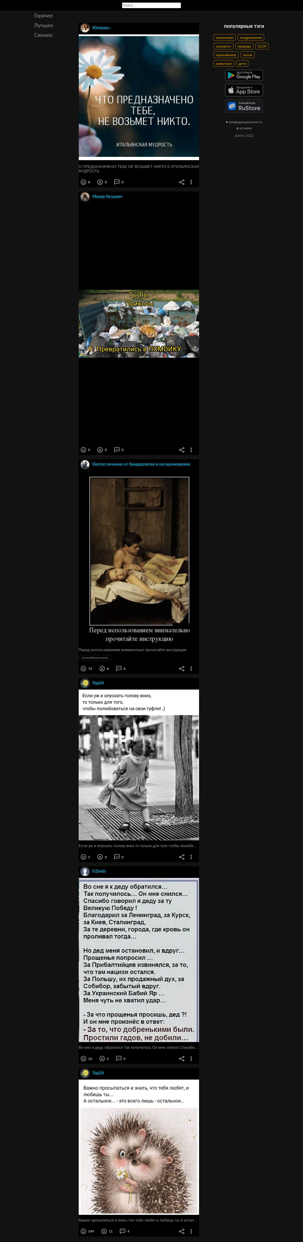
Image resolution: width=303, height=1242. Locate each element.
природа (244, 46)
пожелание (224, 37)
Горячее (43, 15)
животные (224, 63)
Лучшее (43, 25)
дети (242, 63)
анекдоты (223, 46)
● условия (244, 128)
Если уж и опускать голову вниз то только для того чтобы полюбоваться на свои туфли (139, 846)
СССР (262, 46)
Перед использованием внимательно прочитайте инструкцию (133, 650)
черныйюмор (226, 55)
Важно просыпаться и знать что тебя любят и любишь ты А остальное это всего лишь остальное (139, 1220)
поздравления (251, 37)
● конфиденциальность (244, 122)
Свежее (43, 35)
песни (247, 55)
